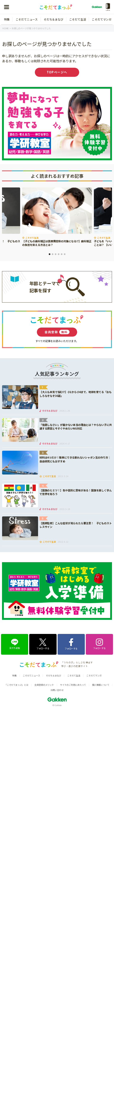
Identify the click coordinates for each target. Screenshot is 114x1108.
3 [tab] (55, 254)
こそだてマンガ (101, 19)
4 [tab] (58, 254)
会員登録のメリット (44, 684)
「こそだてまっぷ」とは (16, 684)
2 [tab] (52, 254)
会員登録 (57, 332)
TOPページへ (57, 72)
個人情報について (100, 684)
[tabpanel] (57, 217)
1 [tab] (49, 254)
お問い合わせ (57, 690)
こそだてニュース (27, 19)
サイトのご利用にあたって (73, 684)
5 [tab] (61, 254)
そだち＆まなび (53, 19)
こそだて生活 (77, 19)
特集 (7, 19)
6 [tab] (64, 254)
